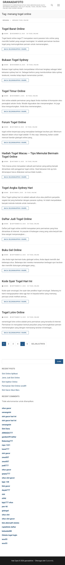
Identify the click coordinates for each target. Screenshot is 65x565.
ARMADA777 (7, 433)
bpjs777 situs (7, 502)
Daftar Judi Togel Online (17, 219)
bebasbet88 (7, 531)
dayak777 (6, 490)
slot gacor (6, 453)
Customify (49, 561)
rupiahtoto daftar (9, 527)
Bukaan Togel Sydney (15, 60)
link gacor (6, 486)
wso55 (4, 539)
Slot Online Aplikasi (10, 374)
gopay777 (6, 474)
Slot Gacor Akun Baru (10, 390)
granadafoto (13, 2)
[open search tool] (52, 5)
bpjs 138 (5, 482)
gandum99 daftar (9, 437)
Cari (59, 361)
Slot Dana (6, 429)
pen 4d (5, 506)
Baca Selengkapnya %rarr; (15, 49)
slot (3, 494)
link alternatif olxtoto (10, 523)
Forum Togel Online (14, 122)
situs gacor (6, 408)
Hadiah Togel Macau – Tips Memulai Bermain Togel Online (30, 155)
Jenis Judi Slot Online (11, 378)
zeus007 (5, 457)
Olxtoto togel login (9, 535)
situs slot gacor (8, 478)
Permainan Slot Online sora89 (14, 386)
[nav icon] (58, 5)
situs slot (6, 515)
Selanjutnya (38, 344)
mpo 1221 (6, 445)
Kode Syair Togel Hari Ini (17, 281)
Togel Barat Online (13, 28)
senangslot (6, 412)
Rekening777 (7, 441)
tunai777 (5, 449)
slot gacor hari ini (9, 416)
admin (5, 33)
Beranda (6, 20)
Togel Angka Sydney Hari (17, 187)
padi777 (5, 465)
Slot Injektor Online (9, 382)
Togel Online (32, 33)
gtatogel (5, 511)
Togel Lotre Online (13, 312)
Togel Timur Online (13, 91)
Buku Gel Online (12, 250)
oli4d (4, 498)
